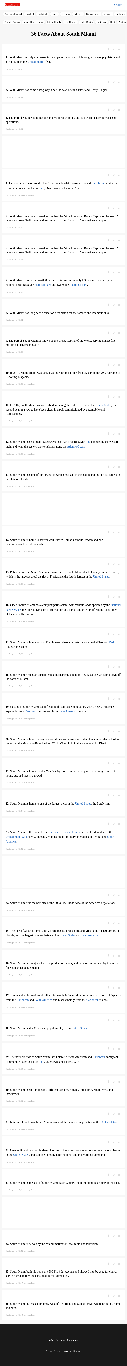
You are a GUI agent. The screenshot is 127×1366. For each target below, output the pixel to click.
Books (55, 14)
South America (43, 1000)
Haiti (112, 22)
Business (66, 14)
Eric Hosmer (70, 22)
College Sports (93, 14)
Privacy (67, 1351)
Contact (77, 1351)
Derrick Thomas (12, 22)
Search (118, 4)
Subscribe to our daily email (63, 1340)
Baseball (30, 14)
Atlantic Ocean (76, 446)
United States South (17, 836)
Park (112, 642)
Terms (57, 1351)
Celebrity (78, 14)
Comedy (108, 14)
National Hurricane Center (64, 832)
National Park (43, 284)
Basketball (43, 14)
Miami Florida (54, 22)
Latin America (67, 711)
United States (86, 22)
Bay (88, 441)
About (49, 1351)
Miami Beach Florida (33, 22)
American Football (13, 14)
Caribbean (101, 22)
